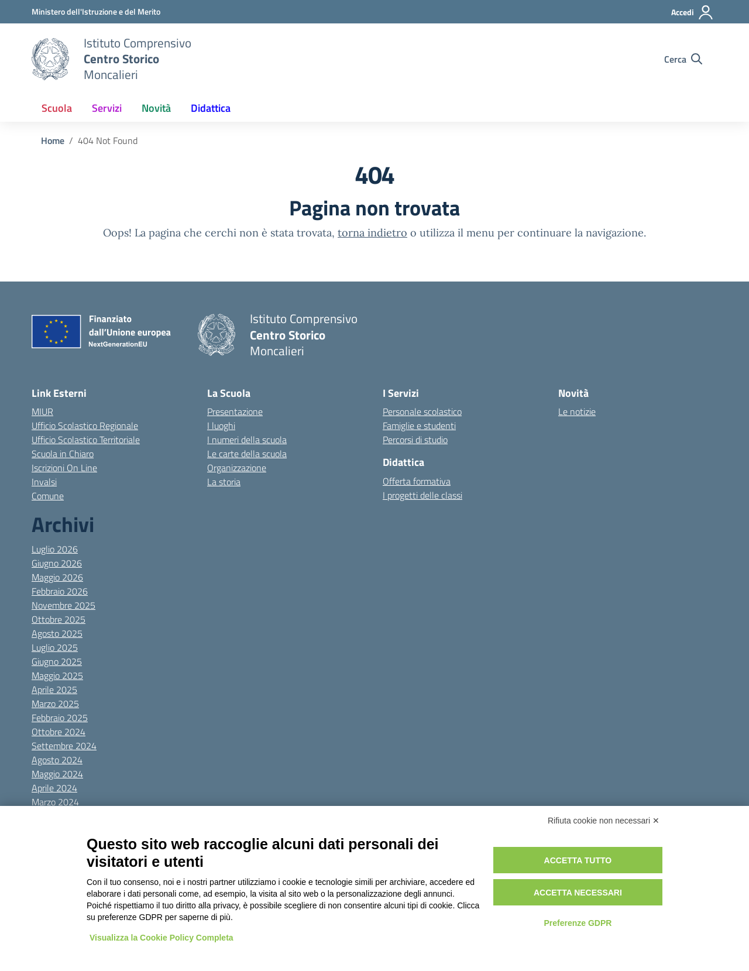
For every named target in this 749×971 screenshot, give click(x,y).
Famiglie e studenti (419, 425)
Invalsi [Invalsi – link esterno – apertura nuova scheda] (44, 482)
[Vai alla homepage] (50, 59)
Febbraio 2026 (60, 591)
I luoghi (221, 425)
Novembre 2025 (63, 605)
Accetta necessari (578, 892)
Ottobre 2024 (58, 732)
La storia (223, 482)
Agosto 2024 (57, 760)
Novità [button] (156, 108)
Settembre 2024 (64, 746)
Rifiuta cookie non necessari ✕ (603, 820)
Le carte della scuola (247, 454)
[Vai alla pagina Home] (52, 140)
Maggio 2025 (57, 675)
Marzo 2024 (55, 802)
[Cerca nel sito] (683, 59)
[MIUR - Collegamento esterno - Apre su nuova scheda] (96, 11)
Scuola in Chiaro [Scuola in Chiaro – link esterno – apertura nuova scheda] (63, 454)
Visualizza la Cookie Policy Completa (161, 937)
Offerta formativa (417, 481)
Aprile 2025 (54, 689)
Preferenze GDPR (577, 923)
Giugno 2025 (57, 661)
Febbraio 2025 (60, 718)
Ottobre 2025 (58, 619)
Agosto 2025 (57, 633)
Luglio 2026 (55, 549)
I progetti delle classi (422, 495)
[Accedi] (692, 12)
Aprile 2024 (54, 788)
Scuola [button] (57, 108)
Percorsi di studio (415, 440)
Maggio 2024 (57, 774)
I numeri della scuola (247, 440)
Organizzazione (236, 468)
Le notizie (577, 411)
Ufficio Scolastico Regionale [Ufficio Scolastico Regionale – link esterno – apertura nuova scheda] (85, 425)
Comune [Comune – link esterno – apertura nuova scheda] (48, 496)
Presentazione (235, 411)
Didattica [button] (211, 108)
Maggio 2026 (57, 577)
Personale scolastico (422, 411)
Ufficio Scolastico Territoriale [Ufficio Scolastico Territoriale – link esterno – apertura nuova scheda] (86, 440)
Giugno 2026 (57, 563)
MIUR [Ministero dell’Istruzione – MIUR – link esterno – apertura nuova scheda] (42, 411)
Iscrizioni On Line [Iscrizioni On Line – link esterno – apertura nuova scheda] (64, 468)
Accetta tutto (578, 860)
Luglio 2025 (55, 647)
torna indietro (372, 232)
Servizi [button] (107, 108)
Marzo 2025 (55, 703)
